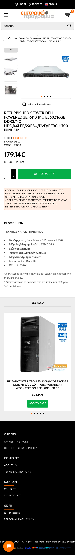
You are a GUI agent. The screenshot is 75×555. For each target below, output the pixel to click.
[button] (41, 96)
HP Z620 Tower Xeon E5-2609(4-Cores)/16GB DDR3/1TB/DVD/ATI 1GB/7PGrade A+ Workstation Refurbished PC (37, 385)
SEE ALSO (38, 302)
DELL (17, 141)
